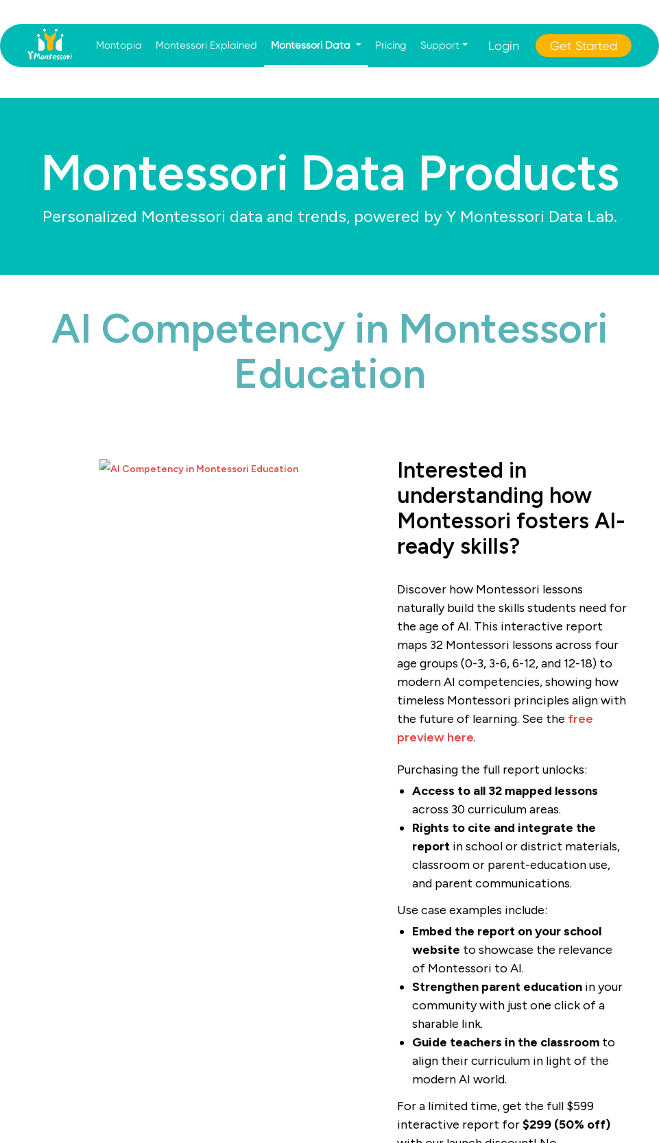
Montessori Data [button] (312, 45)
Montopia (119, 45)
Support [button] (439, 45)
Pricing (391, 45)
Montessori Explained (206, 45)
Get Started (583, 45)
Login (503, 45)
